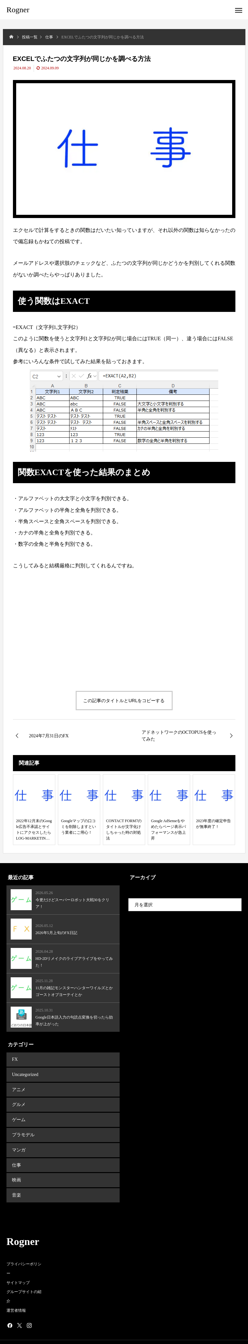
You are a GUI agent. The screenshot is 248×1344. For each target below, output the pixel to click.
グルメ (18, 1100)
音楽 (15, 1183)
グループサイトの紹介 (23, 1284)
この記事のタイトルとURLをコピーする (124, 700)
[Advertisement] (68, 627)
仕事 (15, 1155)
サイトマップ (18, 1270)
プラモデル (22, 1128)
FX (14, 1058)
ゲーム (18, 1114)
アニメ (18, 1086)
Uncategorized (24, 1072)
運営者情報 (16, 1298)
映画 (15, 1169)
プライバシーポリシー (23, 1256)
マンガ (18, 1142)
